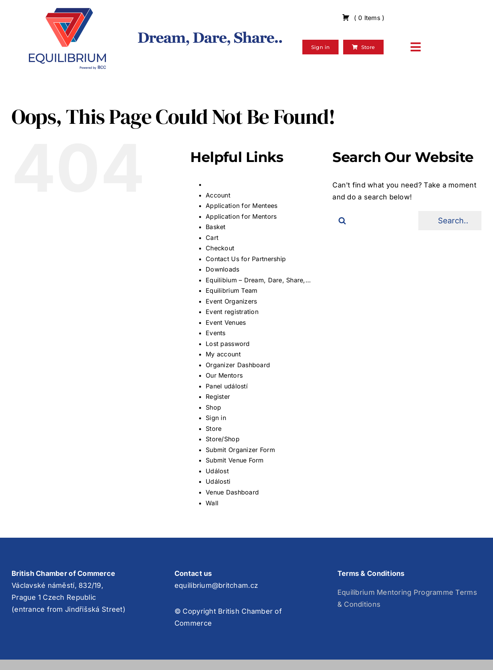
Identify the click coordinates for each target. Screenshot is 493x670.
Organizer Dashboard (238, 365)
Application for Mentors (241, 216)
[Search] (342, 220)
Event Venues (226, 322)
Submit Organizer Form (240, 450)
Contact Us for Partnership (246, 259)
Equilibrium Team (231, 290)
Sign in (216, 418)
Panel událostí (227, 386)
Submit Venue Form (235, 460)
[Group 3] (67, 11)
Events (216, 333)
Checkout (220, 248)
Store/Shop (223, 439)
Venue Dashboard (232, 492)
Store (213, 428)
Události (218, 481)
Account (218, 195)
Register (218, 396)
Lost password (228, 344)
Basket (216, 227)
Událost (217, 471)
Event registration (232, 312)
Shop (213, 407)
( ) (363, 18)
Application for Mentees (241, 205)
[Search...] (449, 220)
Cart (212, 237)
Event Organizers (231, 301)
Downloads (222, 269)
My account (223, 354)
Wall (212, 503)
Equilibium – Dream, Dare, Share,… (258, 280)
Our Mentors (224, 375)
